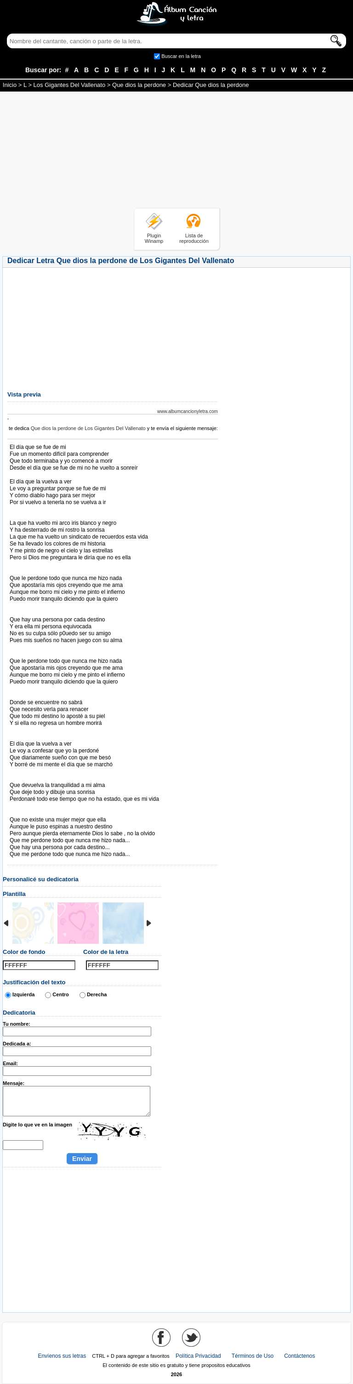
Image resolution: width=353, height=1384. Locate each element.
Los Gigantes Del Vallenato (70, 84)
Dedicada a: (17, 1043)
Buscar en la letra (181, 56)
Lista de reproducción (194, 238)
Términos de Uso (252, 1356)
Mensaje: (13, 1083)
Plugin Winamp (154, 238)
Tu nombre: (16, 1024)
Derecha (97, 994)
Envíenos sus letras (62, 1356)
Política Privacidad (198, 1356)
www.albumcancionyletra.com (187, 411)
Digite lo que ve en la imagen (37, 1124)
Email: (10, 1063)
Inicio (10, 84)
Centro (60, 994)
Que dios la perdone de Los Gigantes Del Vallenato (88, 428)
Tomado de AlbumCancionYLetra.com (48, 812)
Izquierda (23, 994)
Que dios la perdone (139, 84)
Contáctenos (299, 1356)
